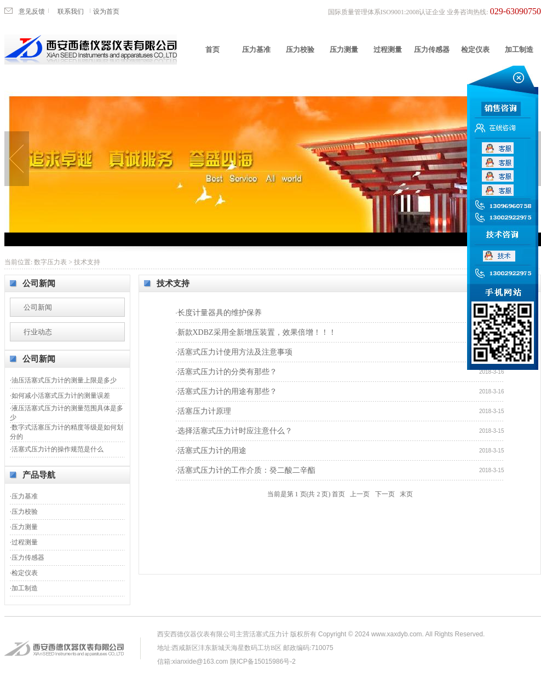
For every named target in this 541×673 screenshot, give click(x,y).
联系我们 (70, 11)
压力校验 (300, 49)
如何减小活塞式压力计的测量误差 (60, 395)
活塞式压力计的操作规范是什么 (57, 449)
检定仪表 (475, 49)
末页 (406, 494)
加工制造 (519, 49)
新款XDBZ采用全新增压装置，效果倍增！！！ (256, 332)
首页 (212, 49)
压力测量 (344, 49)
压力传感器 (432, 49)
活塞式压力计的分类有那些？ (227, 372)
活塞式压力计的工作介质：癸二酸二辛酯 (246, 470)
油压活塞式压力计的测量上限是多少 (64, 380)
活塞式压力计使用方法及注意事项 (234, 352)
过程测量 (387, 49)
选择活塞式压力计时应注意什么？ (234, 431)
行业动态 (38, 332)
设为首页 (106, 11)
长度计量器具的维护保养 (219, 313)
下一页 (385, 494)
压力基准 (256, 49)
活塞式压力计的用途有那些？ (227, 391)
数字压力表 (50, 262)
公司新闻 (38, 307)
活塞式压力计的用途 (211, 450)
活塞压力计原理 (204, 411)
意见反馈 (32, 11)
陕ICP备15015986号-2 (263, 661)
